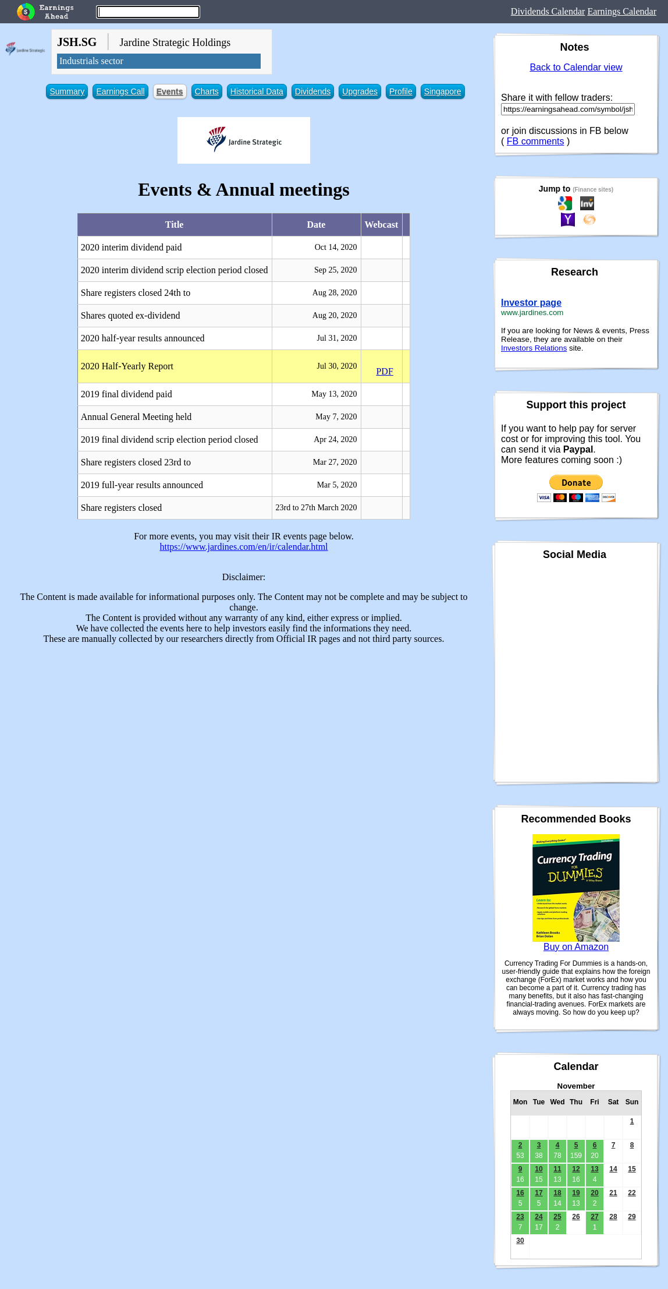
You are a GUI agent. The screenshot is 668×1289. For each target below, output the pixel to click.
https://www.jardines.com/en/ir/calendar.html (243, 547)
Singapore (442, 91)
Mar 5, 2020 (337, 485)
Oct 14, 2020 (336, 247)
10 (538, 1169)
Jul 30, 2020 (337, 366)
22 (631, 1193)
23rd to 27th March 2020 (316, 507)
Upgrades (360, 91)
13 (594, 1169)
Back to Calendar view (576, 67)
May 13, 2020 (334, 394)
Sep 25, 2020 (335, 270)
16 (520, 1193)
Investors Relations (534, 348)
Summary (66, 91)
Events (170, 91)
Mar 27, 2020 (335, 462)
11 (557, 1169)
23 (520, 1217)
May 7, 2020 (336, 416)
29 (631, 1217)
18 (557, 1193)
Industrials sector (91, 61)
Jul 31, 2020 (337, 338)
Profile (401, 91)
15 (631, 1169)
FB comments (535, 141)
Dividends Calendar (548, 11)
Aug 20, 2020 (334, 315)
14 (613, 1169)
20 (594, 1193)
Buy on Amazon (576, 947)
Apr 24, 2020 (335, 439)
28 (613, 1217)
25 (557, 1217)
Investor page (531, 303)
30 (520, 1241)
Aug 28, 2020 (334, 292)
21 (613, 1193)
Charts (207, 91)
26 (576, 1217)
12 (576, 1169)
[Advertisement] (244, 735)
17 (538, 1193)
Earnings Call (120, 91)
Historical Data (256, 91)
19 (576, 1193)
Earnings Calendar (621, 11)
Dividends (313, 91)
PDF (384, 371)
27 (594, 1217)
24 (538, 1217)
